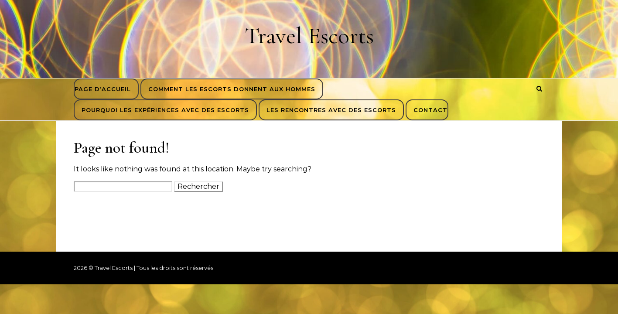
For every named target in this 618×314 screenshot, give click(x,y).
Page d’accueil (103, 88)
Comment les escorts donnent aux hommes (231, 88)
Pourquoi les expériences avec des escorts (165, 109)
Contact (430, 109)
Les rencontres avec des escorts (331, 109)
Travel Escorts (309, 35)
